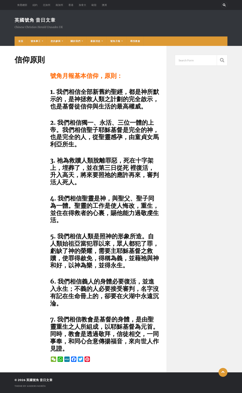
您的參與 (56, 41)
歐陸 (94, 4)
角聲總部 (22, 4)
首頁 (20, 41)
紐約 (35, 4)
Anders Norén (36, 386)
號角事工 (36, 41)
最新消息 (95, 41)
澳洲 (104, 4)
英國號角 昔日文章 (35, 20)
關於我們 (75, 41)
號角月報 (115, 41)
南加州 (59, 4)
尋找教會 (135, 41)
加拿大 (82, 4)
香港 (70, 4)
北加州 (46, 4)
